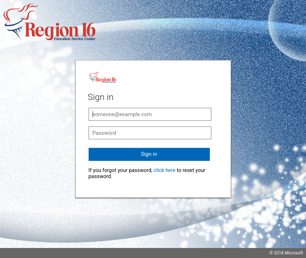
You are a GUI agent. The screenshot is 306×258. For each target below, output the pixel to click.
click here (164, 170)
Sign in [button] (149, 154)
